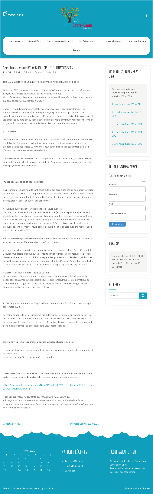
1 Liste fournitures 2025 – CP (126, 104)
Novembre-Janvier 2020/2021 (84, 423)
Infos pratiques (136, 41)
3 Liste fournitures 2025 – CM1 (127, 124)
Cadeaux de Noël (11, 423)
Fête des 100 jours (74, 461)
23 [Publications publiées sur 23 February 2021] (12, 470)
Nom (111, 204)
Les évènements (87, 41)
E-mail (112, 184)
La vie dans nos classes (59, 41)
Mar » (12, 474)
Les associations (112, 41)
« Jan (5, 474)
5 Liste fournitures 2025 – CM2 (127, 143)
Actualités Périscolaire (46, 72)
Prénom (113, 194)
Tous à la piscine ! (74, 465)
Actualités (34, 41)
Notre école (14, 41)
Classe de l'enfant (118, 213)
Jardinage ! (70, 470)
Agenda (76, 50)
